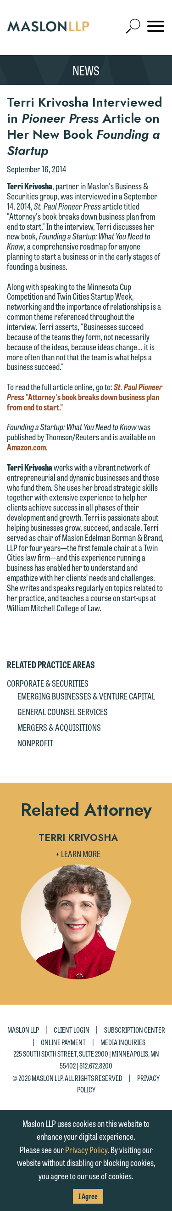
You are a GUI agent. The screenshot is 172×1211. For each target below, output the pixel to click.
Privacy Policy (86, 1149)
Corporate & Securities (48, 683)
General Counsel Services (62, 711)
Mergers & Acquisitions (59, 727)
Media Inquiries (122, 1041)
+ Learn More (77, 853)
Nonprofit (35, 742)
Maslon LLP (23, 1029)
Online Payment (63, 1041)
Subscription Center (134, 1029)
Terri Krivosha (78, 837)
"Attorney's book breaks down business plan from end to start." (84, 396)
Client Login (71, 1029)
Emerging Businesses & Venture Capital (86, 695)
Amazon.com (26, 446)
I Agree (88, 1196)
